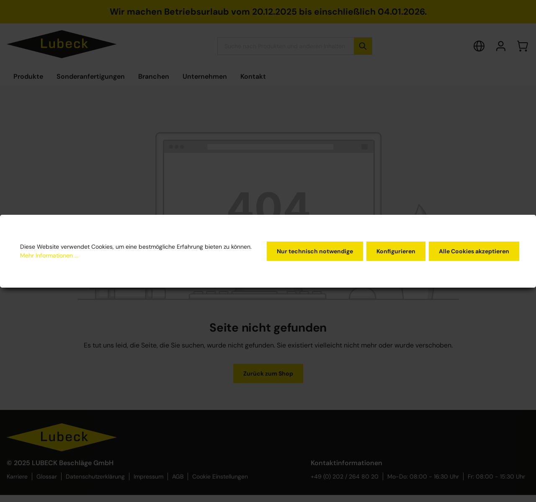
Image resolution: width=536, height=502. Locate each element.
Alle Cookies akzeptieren (474, 251)
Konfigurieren (395, 251)
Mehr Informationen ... (49, 255)
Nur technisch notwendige (315, 251)
